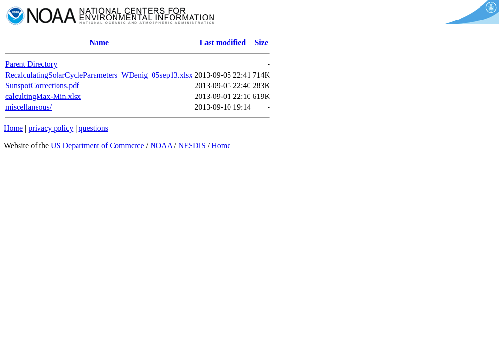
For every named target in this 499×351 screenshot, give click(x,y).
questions (93, 128)
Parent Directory (31, 64)
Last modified (223, 43)
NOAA (161, 145)
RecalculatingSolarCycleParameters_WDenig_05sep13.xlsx (98, 75)
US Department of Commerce (97, 145)
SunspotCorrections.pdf (42, 85)
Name (99, 43)
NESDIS (192, 145)
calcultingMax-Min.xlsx (43, 96)
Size (261, 43)
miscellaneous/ (28, 107)
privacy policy (50, 128)
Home (13, 128)
